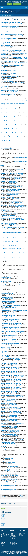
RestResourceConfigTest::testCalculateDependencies (10, 323)
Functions (3, 517)
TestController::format (4, 438)
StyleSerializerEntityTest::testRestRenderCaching (10, 379)
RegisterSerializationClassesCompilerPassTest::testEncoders (12, 227)
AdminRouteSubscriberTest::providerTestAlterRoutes (11, 34)
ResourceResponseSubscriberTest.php (7, 260)
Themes (1, 544)
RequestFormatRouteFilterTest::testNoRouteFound (10, 248)
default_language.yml (4, 86)
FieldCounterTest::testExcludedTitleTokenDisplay (10, 136)
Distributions (2, 545)
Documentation (22, 530)
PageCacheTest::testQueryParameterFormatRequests (11, 218)
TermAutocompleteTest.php (13, 435)
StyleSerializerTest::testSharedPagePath (8, 415)
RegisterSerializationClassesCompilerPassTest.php (9, 229)
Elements (3, 525)
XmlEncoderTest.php (13, 486)
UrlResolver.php (3, 446)
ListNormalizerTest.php (14, 198)
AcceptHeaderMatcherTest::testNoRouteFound (9, 26)
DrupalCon (12, 537)
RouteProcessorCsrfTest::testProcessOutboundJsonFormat (12, 331)
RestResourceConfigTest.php (11, 316)
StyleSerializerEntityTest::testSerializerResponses (10, 383)
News (1, 530)
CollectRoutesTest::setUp (5, 42)
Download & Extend (4, 540)
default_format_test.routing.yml (6, 81)
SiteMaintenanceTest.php (16, 364)
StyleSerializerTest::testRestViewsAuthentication (10, 411)
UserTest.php (7, 470)
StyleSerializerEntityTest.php (16, 368)
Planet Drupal (2, 532)
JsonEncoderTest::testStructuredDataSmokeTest (10, 177)
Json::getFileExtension (4, 164)
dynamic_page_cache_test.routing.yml (7, 94)
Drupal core (2, 542)
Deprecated (3, 523)
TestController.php (19, 439)
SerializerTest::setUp (4, 355)
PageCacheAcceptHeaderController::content (9, 213)
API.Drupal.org (21, 535)
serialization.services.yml (5, 347)
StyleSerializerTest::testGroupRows (7, 399)
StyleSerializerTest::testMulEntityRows (8, 403)
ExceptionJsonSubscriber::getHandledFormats (9, 124)
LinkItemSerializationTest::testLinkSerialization (9, 193)
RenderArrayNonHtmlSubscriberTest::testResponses (10, 232)
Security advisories (3, 535)
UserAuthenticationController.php (11, 453)
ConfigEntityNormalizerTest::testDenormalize (9, 61)
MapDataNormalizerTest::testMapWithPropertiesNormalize (12, 205)
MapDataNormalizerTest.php (17, 202)
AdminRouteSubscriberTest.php (21, 35)
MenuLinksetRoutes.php (4, 210)
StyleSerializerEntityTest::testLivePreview (8, 371)
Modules (2, 543)
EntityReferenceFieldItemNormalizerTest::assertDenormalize (12, 103)
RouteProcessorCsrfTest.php (18, 332)
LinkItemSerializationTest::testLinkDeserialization (10, 189)
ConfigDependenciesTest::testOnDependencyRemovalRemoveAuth (13, 57)
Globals (2, 519)
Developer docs (21, 534)
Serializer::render (3, 351)
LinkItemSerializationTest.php (13, 190)
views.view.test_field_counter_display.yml (8, 479)
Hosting (11, 534)
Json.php (9, 15)
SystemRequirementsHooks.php (13, 431)
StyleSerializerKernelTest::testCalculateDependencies (11, 395)
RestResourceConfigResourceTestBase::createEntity (10, 305)
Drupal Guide (21, 532)
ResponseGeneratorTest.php (5, 277)
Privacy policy (12, 546)
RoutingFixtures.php (9, 336)
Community (12, 530)
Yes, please (10, 4)
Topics (2, 515)
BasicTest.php (11, 39)
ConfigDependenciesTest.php (19, 51)
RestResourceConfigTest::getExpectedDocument (10, 319)
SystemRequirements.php (14, 427)
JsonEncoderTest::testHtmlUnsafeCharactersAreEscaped (11, 173)
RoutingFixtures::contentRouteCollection (8, 335)
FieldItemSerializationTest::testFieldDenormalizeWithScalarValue (13, 145)
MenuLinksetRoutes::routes (5, 209)
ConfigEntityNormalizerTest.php (21, 62)
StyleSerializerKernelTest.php (19, 396)
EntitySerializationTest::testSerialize (7, 112)
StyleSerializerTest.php (11, 400)
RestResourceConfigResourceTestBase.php (8, 307)
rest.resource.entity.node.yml (6, 280)
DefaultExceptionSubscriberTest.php (7, 78)
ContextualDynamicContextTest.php (7, 67)
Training (11, 533)
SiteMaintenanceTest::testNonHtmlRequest (8, 363)
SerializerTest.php (6, 356)
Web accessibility (13, 542)
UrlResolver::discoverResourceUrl (7, 445)
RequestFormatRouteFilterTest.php (17, 249)
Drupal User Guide (22, 533)
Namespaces (3, 522)
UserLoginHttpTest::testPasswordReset (8, 461)
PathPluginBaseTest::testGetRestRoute (8, 223)
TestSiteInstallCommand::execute (7, 442)
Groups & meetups (13, 536)
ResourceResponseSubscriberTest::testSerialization (10, 257)
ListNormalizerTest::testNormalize (7, 197)
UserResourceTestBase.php (13, 466)
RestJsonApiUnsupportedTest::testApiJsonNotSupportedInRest (13, 290)
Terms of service (13, 545)
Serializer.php (2, 352)
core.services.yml (3, 70)
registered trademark (11, 553)
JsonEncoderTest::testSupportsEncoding (8, 181)
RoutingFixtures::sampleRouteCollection (8, 339)
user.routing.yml (3, 449)
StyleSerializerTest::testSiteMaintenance (8, 419)
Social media (2, 533)
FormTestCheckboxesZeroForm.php (20, 157)
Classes (2, 516)
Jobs (1, 536)
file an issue (21, 495)
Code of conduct (13, 538)
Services (2, 524)
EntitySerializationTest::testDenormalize (8, 108)
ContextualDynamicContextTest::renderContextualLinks (11, 65)
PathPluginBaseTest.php (13, 224)
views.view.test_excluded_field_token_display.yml (9, 475)
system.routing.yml (4, 423)
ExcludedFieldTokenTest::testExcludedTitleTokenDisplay (11, 128)
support (3, 496)
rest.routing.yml (3, 284)
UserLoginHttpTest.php (9, 458)
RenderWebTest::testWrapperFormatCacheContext (10, 241)
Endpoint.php (24, 100)
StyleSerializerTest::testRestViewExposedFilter (9, 407)
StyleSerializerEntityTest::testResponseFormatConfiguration (12, 375)
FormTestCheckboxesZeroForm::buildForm (8, 156)
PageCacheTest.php (20, 219)
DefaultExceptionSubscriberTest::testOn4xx (9, 76)
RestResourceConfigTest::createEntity (7, 315)
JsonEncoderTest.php (21, 169)
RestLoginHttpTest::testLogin (6, 297)
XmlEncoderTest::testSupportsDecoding (8, 485)
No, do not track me (16, 4)
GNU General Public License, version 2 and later (14, 552)
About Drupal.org (13, 544)
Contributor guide (13, 535)
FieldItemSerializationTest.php (6, 148)
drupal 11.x (3, 15)
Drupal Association (13, 543)
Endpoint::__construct (4, 100)
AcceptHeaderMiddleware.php (21, 32)
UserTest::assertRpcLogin (5, 469)
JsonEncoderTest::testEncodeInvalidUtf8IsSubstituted (11, 168)
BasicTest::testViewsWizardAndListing (8, 38)
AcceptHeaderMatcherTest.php (16, 23)
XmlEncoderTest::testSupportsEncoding (8, 489)
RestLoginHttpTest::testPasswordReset (8, 301)
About (11, 540)
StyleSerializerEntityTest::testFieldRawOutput (9, 367)
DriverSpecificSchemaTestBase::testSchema (9, 90)
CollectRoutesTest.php (4, 43)
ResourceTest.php (8, 264)
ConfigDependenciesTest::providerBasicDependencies (11, 50)
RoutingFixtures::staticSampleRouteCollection (9, 343)
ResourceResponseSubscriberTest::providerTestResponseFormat (13, 252)
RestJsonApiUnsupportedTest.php (6, 293)
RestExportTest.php (9, 288)
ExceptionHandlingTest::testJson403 (7, 116)
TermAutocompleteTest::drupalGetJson (8, 434)
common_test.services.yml (5, 45)
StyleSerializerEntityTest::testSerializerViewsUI (10, 387)
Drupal (25, 552)
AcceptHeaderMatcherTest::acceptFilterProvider (10, 22)
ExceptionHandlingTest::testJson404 (7, 120)
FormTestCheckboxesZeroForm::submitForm (9, 160)
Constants (3, 518)
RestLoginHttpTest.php (9, 298)
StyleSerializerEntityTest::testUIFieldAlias (8, 391)
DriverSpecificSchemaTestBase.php (17, 91)
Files (2, 521)
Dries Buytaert (19, 553)
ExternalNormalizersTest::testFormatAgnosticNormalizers (11, 132)
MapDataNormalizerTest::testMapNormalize (9, 201)
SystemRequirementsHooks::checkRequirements (9, 430)
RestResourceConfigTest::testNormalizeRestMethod (10, 327)
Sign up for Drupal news (4, 534)
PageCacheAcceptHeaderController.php (7, 215)
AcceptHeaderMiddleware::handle (7, 31)
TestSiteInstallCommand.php (10, 443)
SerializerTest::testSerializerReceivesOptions (9, 358)
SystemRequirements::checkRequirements (8, 426)
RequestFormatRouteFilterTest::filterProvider (9, 245)
